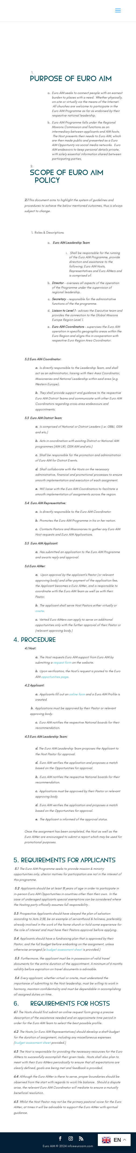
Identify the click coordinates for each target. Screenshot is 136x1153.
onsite (39, 611)
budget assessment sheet (64, 949)
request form (62, 662)
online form (77, 694)
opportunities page (54, 677)
